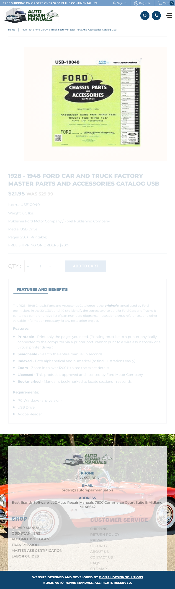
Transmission (25, 546)
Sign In (121, 3)
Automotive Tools (30, 541)
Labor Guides (25, 558)
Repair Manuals (28, 529)
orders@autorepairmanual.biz (87, 492)
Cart (163, 3)
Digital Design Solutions (121, 577)
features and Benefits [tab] (42, 291)
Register (144, 3)
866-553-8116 (156, 15)
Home (11, 30)
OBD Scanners (26, 535)
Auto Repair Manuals (74, 582)
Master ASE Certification (37, 552)
